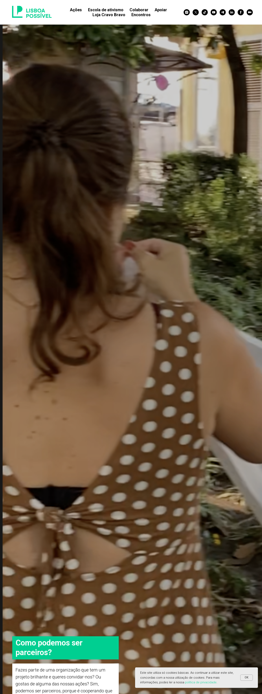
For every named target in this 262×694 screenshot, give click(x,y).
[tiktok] (205, 12)
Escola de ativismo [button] (105, 9)
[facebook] (241, 12)
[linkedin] (232, 12)
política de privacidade (201, 682)
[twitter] (196, 12)
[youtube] (214, 12)
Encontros (141, 14)
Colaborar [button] (139, 9)
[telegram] (223, 12)
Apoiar (161, 9)
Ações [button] (76, 9)
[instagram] (187, 12)
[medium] (250, 12)
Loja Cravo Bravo (109, 14)
